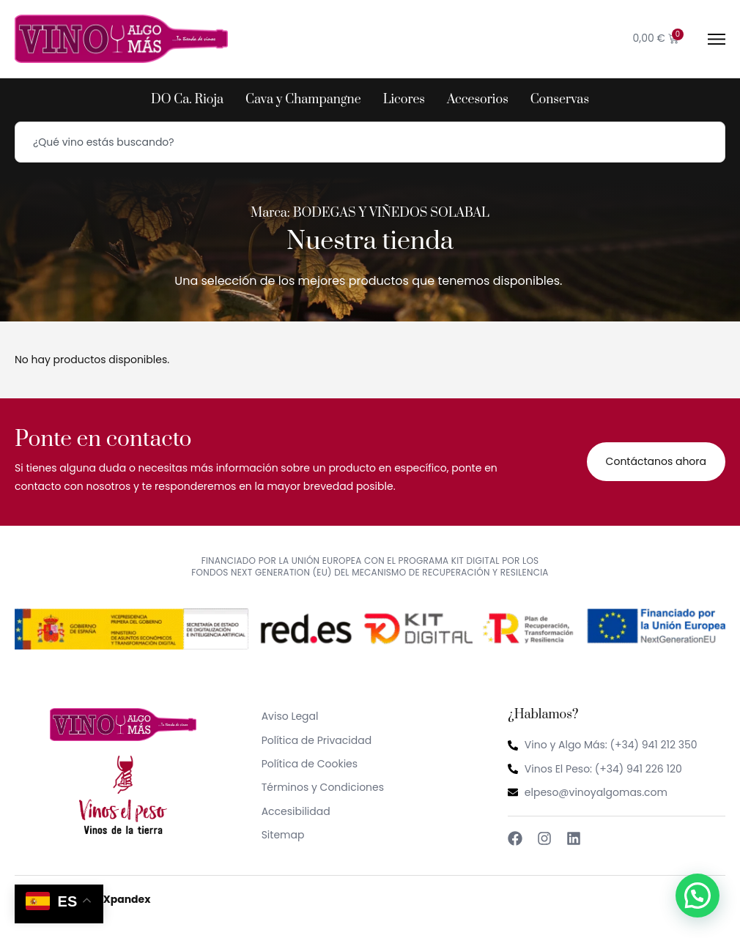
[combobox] (370, 142)
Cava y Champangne (303, 100)
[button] (697, 895)
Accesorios (477, 100)
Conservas (559, 100)
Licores (404, 100)
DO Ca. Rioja (187, 100)
